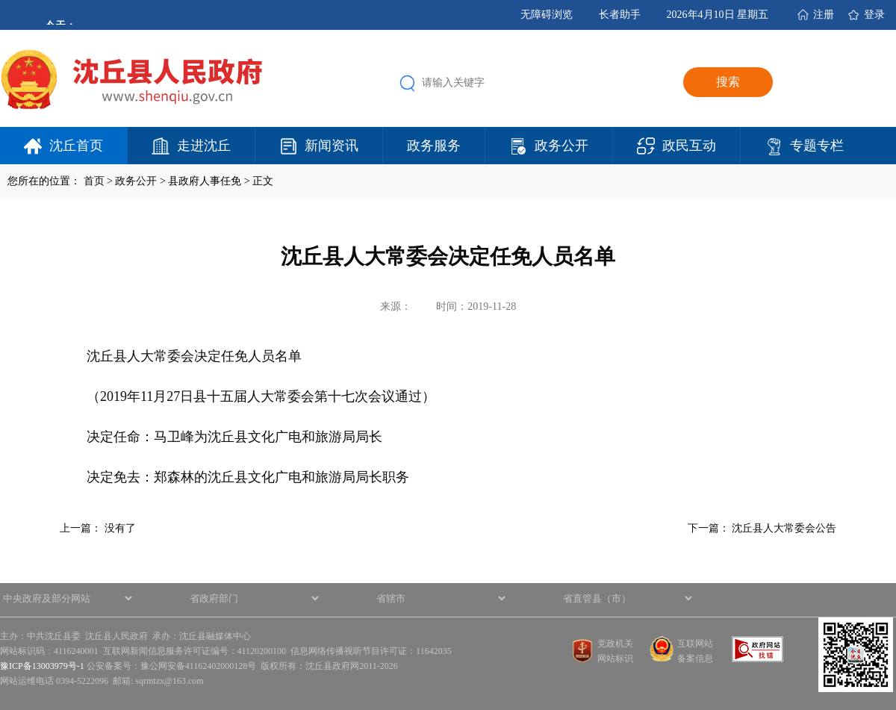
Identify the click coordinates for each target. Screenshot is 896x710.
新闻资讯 (331, 145)
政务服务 (434, 145)
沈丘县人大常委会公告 (784, 528)
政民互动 (689, 145)
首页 (94, 181)
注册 (823, 14)
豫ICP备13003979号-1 (42, 666)
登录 (874, 14)
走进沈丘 (204, 145)
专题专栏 (817, 145)
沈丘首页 (76, 145)
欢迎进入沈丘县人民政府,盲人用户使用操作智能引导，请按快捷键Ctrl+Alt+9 (0, 0)
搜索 (728, 81)
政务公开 (561, 145)
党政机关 (615, 643)
